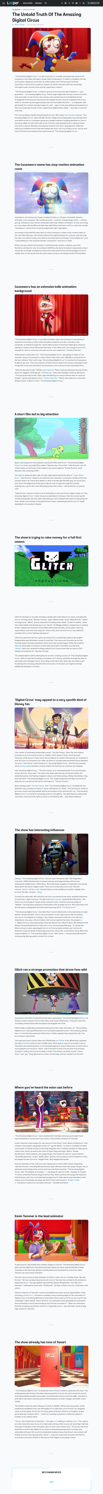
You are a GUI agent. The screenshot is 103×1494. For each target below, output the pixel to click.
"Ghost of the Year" (51, 378)
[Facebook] (62, 3)
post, (75, 1421)
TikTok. (61, 1040)
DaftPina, (70, 225)
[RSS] (84, 3)
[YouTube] (66, 3)
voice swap (25, 766)
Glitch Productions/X (81, 1012)
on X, (55, 1421)
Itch (78, 501)
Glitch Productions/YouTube (82, 70)
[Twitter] (69, 3)
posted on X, (28, 1295)
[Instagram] (73, 3)
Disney (85, 747)
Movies (38, 3)
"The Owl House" (38, 786)
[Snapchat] (80, 3)
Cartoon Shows (29, 9)
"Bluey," (18, 648)
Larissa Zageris (19, 25)
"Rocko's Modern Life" (31, 889)
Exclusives (28, 3)
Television (16, 9)
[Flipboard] (76, 3)
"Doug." (39, 892)
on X (20, 1033)
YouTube (26, 1043)
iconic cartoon (56, 899)
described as (48, 370)
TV (45, 3)
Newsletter (93, 3)
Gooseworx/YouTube (81, 457)
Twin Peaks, (69, 115)
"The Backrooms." (68, 907)
